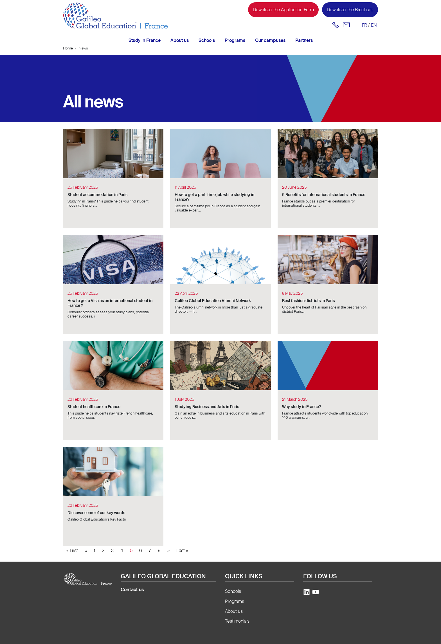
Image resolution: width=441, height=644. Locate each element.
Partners (304, 40)
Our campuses (270, 40)
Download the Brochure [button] (350, 10)
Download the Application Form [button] (283, 10)
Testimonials (237, 621)
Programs (235, 40)
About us (179, 40)
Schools (207, 40)
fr (364, 25)
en (374, 25)
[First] (72, 550)
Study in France (145, 40)
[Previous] (85, 550)
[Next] (168, 550)
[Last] (182, 550)
